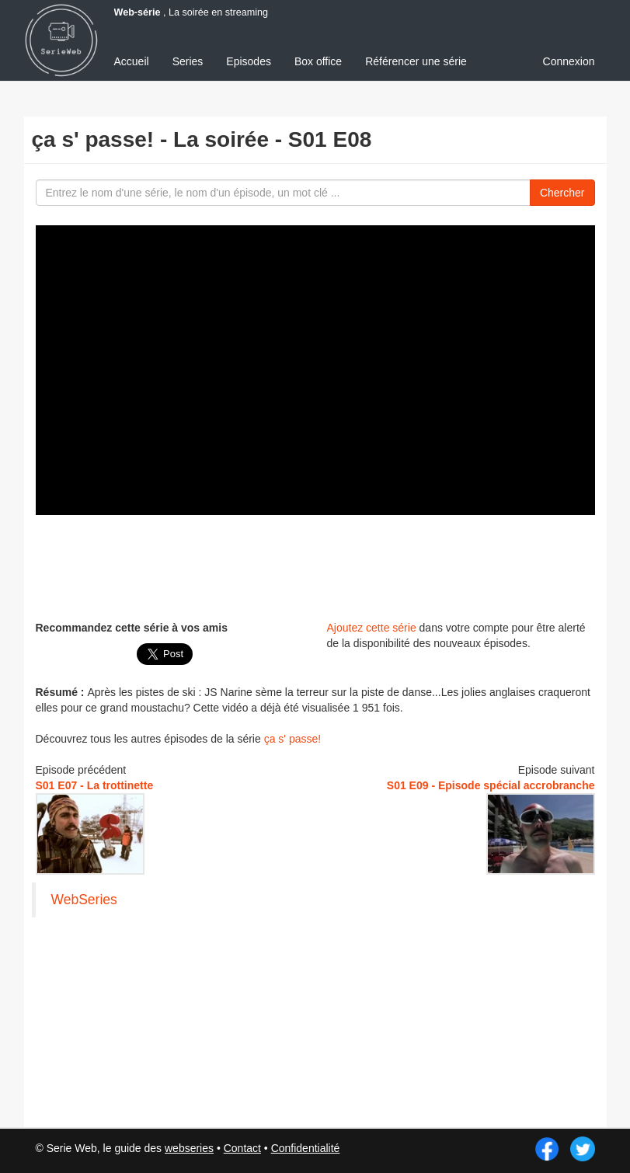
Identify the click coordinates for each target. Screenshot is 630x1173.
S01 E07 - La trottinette (95, 785)
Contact (242, 1148)
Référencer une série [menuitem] (416, 61)
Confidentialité (305, 1148)
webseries (189, 1148)
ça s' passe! (293, 739)
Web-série (137, 12)
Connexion (569, 61)
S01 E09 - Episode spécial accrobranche (491, 785)
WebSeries (84, 899)
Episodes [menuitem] (248, 61)
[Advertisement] (318, 565)
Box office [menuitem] (318, 61)
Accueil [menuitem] (131, 61)
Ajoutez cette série (371, 627)
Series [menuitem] (188, 61)
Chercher (562, 192)
